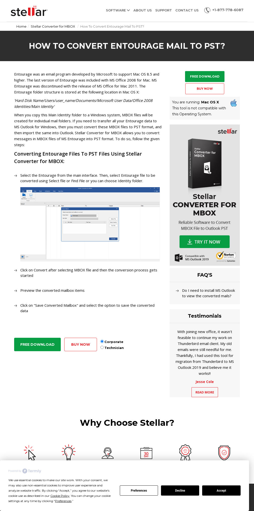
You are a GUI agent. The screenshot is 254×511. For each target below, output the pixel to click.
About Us (142, 10)
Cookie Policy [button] (59, 496)
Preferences (139, 490)
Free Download (37, 344)
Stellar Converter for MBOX (53, 26)
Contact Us (187, 10)
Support (163, 10)
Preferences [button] (63, 501)
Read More (204, 392)
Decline (180, 490)
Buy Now (80, 344)
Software (118, 10)
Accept (221, 490)
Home (21, 26)
